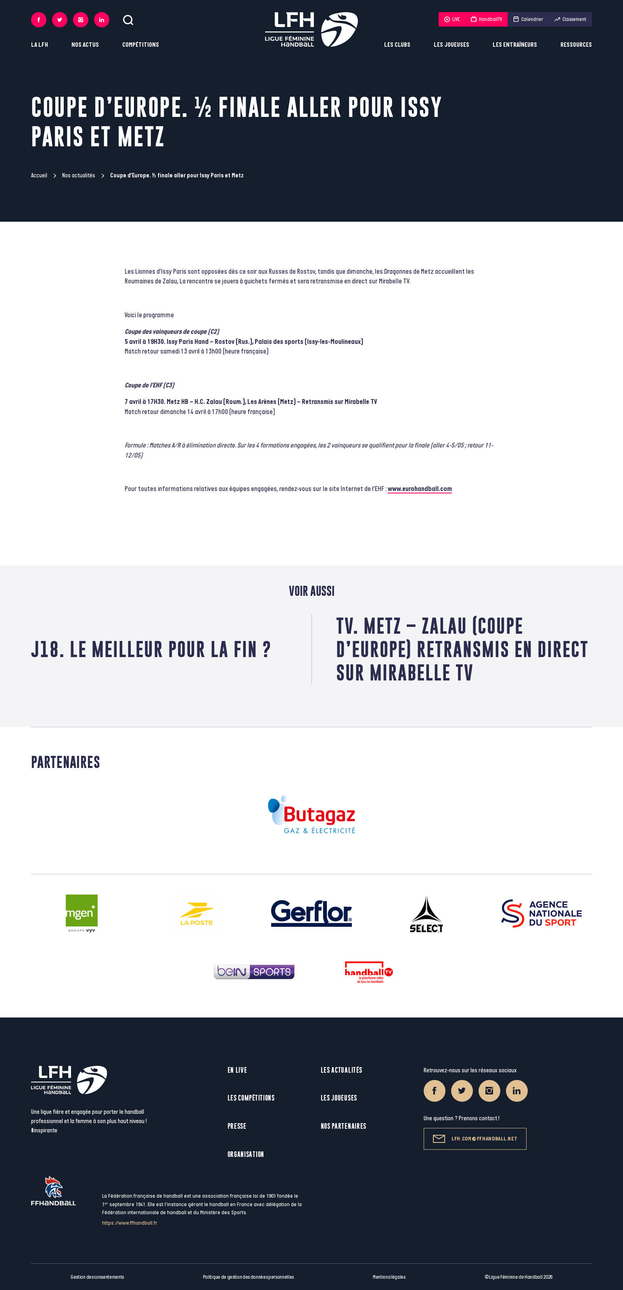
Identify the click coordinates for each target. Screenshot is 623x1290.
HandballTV (486, 19)
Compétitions (140, 45)
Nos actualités (78, 175)
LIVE (452, 19)
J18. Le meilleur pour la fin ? (151, 649)
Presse (237, 1126)
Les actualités (341, 1070)
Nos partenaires (344, 1126)
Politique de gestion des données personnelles (248, 1277)
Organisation (246, 1154)
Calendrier (528, 19)
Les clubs (397, 45)
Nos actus (85, 45)
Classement (570, 19)
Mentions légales (389, 1277)
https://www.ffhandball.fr (129, 1222)
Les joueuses (451, 45)
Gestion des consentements (97, 1277)
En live (237, 1070)
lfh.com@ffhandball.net (475, 1139)
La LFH (39, 45)
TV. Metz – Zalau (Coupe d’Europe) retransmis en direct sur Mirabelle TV (462, 649)
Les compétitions (251, 1098)
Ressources (576, 45)
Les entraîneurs (515, 45)
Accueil (39, 175)
